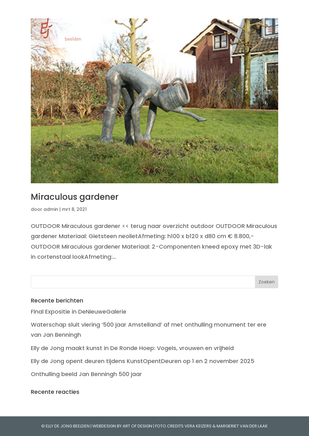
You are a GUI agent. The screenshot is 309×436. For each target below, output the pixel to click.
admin (51, 209)
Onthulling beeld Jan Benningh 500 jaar (86, 374)
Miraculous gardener (74, 197)
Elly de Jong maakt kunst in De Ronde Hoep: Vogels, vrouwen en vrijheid (132, 348)
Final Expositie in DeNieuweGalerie (78, 312)
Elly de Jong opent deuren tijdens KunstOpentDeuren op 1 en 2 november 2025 (142, 361)
